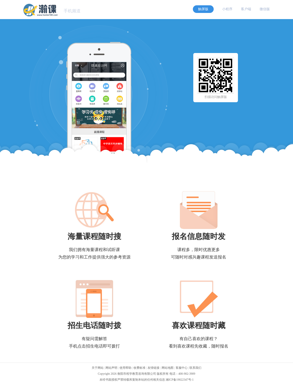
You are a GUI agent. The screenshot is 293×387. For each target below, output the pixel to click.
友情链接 (153, 367)
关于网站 (98, 367)
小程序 (227, 9)
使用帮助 (125, 367)
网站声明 (111, 367)
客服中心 (182, 367)
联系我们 (195, 367)
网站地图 (168, 367)
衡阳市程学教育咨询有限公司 (136, 373)
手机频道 (72, 10)
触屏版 (203, 9)
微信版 (265, 9)
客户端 (246, 9)
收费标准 (139, 367)
